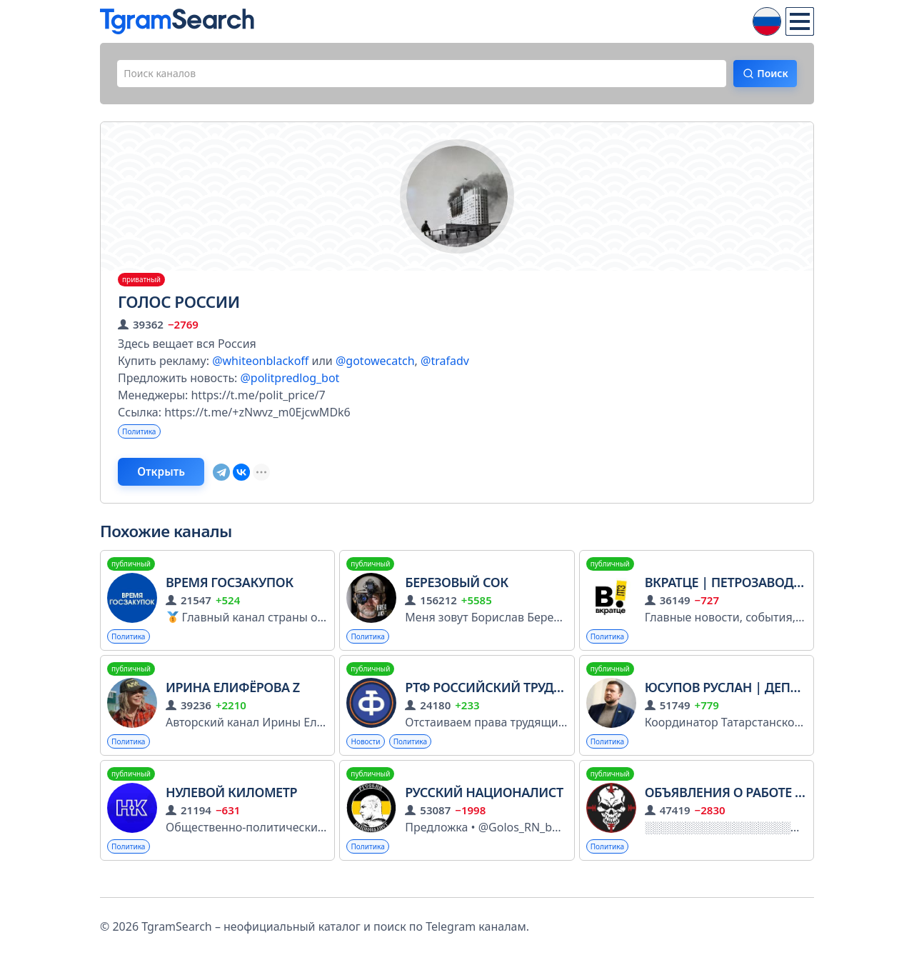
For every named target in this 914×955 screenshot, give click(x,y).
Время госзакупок (229, 595)
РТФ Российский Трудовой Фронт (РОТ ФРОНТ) (562, 702)
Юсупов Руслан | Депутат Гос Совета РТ (779, 702)
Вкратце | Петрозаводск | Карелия (762, 595)
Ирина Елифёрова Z (233, 702)
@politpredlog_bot (289, 383)
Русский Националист (484, 810)
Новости (368, 757)
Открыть (179, 482)
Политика (143, 438)
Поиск (762, 76)
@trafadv (445, 366)
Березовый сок (456, 595)
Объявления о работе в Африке (751, 810)
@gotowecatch (375, 366)
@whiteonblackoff (260, 366)
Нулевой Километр (231, 810)
